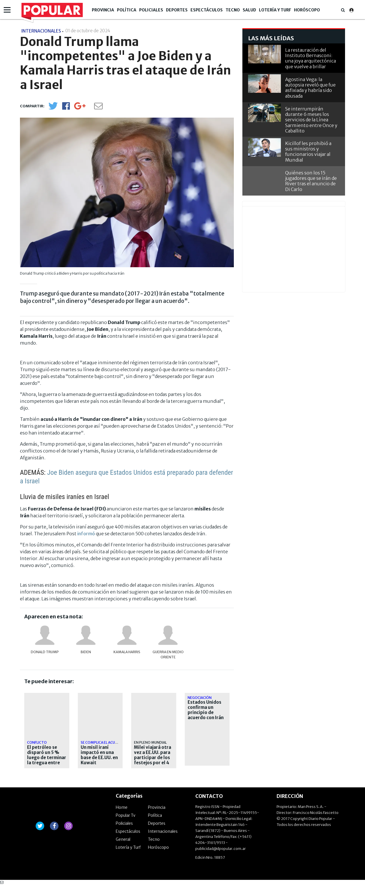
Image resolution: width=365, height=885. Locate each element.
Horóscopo (307, 10)
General (123, 839)
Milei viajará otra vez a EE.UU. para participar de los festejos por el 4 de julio (152, 758)
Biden (86, 652)
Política (126, 10)
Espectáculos (206, 10)
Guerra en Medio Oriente (168, 654)
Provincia (103, 10)
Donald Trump (45, 652)
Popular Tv (125, 815)
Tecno (233, 10)
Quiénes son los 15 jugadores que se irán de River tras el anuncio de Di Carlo (311, 181)
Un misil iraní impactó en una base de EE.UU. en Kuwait (99, 755)
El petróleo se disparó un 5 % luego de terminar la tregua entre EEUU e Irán (46, 758)
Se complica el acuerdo (103, 742)
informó (86, 533)
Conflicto (37, 742)
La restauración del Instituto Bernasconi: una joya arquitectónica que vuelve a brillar (310, 58)
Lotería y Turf (275, 10)
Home (121, 807)
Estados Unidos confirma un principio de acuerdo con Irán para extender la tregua (206, 715)
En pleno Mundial (150, 742)
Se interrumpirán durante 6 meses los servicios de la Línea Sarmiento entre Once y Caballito (311, 120)
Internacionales (163, 831)
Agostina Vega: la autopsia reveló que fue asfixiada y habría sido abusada (310, 88)
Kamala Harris (126, 652)
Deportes (177, 10)
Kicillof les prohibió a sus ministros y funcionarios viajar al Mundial (308, 151)
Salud (249, 10)
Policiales (151, 10)
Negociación (200, 697)
